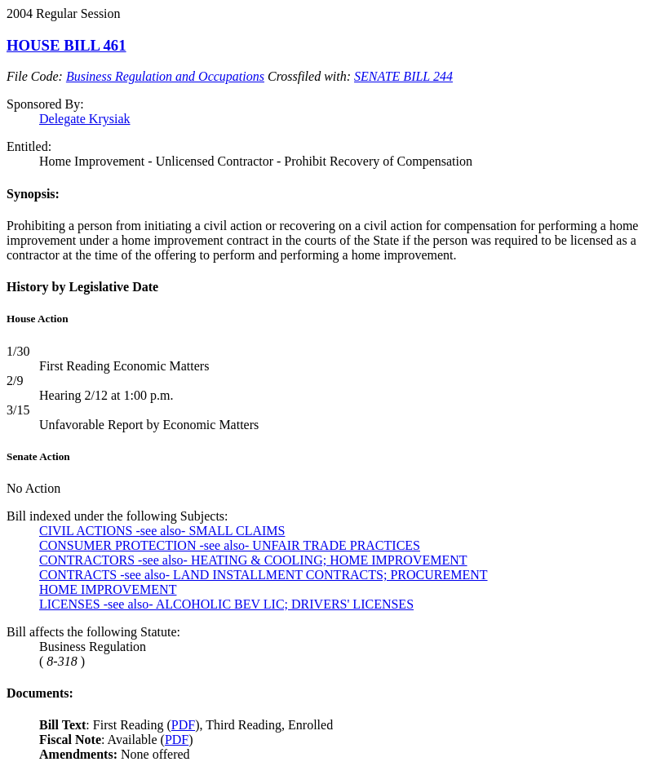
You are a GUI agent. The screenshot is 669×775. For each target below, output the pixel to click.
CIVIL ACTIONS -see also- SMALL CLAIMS (162, 531)
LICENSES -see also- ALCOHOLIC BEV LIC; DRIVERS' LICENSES (226, 604)
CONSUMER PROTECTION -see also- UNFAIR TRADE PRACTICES (229, 545)
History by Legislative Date (82, 287)
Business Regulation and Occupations (165, 76)
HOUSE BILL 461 (66, 45)
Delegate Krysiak (85, 119)
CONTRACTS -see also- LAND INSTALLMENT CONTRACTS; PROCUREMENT (263, 575)
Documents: (40, 693)
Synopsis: (33, 194)
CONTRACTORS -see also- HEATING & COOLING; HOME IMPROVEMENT (253, 560)
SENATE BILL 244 (403, 76)
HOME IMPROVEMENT (107, 589)
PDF (183, 725)
